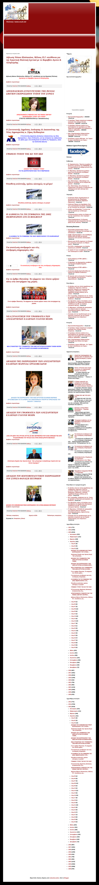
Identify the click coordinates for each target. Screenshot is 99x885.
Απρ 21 (73, 630)
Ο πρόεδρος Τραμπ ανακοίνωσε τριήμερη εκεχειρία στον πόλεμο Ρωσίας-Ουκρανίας (80, 122)
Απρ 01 (73, 543)
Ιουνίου (72, 653)
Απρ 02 (73, 546)
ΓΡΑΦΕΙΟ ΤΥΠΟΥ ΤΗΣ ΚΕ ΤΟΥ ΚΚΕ (24, 154)
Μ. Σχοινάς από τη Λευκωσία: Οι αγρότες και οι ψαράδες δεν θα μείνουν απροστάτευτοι (80, 277)
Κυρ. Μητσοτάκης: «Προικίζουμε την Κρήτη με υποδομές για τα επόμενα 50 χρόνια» (79, 182)
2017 (69, 672)
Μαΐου (72, 650)
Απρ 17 (73, 623)
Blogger (66, 878)
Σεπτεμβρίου (74, 660)
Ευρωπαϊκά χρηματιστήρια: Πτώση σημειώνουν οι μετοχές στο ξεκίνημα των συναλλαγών (80, 231)
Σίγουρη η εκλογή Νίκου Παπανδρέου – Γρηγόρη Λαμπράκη (81, 409)
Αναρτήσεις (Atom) (19, 518)
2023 (69, 687)
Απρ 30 (73, 647)
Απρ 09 (73, 611)
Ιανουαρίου (73, 534)
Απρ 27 (73, 640)
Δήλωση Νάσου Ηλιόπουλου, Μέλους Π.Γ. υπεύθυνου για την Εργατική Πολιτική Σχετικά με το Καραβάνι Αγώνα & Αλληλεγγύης (33, 60)
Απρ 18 (73, 625)
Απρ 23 (73, 635)
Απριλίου (73, 541)
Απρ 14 (73, 616)
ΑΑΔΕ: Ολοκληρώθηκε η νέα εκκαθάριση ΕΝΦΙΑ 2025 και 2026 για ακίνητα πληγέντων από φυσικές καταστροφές (80, 236)
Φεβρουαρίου (74, 536)
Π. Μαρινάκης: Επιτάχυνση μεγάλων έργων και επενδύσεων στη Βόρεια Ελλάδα (78, 172)
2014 (69, 529)
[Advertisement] (49, 36)
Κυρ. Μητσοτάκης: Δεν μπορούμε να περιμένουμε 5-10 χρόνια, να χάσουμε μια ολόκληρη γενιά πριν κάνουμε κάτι (80, 187)
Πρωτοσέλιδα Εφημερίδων (76, 116)
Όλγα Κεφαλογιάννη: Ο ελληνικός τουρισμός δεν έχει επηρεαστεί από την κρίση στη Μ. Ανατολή (79, 221)
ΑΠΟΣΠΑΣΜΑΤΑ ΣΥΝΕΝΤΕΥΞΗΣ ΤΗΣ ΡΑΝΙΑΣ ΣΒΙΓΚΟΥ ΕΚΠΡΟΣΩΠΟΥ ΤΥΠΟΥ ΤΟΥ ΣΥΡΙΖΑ (30, 92)
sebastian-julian (54, 878)
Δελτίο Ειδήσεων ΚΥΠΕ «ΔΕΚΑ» (77, 258)
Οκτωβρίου (73, 662)
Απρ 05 (73, 601)
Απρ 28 (73, 642)
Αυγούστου (73, 657)
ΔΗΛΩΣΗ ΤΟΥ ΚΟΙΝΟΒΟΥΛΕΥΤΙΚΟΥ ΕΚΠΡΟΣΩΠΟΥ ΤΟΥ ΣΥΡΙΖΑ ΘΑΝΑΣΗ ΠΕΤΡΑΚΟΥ (33, 477)
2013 (69, 527)
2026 (69, 694)
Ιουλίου (72, 655)
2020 (69, 680)
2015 (69, 532)
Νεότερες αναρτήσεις (13, 515)
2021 (69, 682)
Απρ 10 (73, 613)
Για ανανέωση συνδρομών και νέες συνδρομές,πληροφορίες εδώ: (83, 448)
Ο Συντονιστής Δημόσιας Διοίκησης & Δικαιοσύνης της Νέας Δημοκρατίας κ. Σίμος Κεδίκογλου (32, 130)
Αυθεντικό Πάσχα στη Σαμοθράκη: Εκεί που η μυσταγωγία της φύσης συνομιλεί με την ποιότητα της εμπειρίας (79, 206)
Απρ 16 (73, 621)
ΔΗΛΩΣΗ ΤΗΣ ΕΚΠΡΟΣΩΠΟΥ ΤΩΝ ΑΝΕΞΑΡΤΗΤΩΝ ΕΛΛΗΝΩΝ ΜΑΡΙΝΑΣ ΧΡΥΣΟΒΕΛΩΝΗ (33, 362)
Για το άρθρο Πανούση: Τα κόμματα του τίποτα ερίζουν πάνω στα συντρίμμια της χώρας (32, 280)
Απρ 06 (73, 604)
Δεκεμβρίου (73, 667)
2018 (69, 675)
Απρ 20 (73, 628)
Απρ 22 (73, 633)
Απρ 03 (73, 548)
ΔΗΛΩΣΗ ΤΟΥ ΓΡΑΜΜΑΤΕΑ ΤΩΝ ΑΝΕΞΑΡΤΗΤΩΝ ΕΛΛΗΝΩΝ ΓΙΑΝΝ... (80, 560)
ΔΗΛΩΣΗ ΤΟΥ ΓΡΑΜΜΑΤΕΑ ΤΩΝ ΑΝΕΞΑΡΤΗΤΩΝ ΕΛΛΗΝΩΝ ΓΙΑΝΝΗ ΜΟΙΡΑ (32, 413)
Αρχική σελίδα (33, 515)
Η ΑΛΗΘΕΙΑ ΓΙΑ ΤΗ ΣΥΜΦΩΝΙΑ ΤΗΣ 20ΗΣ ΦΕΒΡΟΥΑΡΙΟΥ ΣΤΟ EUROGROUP (28, 215)
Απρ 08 (73, 609)
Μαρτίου (72, 539)
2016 (69, 670)
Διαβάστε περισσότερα (12, 82)
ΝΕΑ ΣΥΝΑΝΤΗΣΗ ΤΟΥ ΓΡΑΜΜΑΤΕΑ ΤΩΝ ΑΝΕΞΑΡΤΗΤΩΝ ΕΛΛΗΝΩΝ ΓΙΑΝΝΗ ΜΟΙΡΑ (29, 317)
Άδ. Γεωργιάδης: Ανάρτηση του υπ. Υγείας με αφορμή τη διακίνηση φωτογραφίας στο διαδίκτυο (80, 297)
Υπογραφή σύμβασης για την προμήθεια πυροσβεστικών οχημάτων (82, 421)
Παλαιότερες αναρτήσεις (54, 515)
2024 (69, 689)
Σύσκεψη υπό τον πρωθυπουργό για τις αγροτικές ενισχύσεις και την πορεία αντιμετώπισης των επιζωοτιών (79, 315)
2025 (69, 692)
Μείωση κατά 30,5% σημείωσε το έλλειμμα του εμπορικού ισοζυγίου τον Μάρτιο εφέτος (80, 243)
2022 (69, 684)
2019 (69, 677)
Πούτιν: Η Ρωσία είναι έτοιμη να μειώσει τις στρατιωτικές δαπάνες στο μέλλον (82, 369)
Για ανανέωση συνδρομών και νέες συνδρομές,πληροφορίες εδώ (22, 248)
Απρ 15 (73, 618)
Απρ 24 (73, 638)
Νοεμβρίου (73, 665)
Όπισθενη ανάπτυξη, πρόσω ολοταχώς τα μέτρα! (29, 183)
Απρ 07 (73, 606)
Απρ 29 (73, 645)
